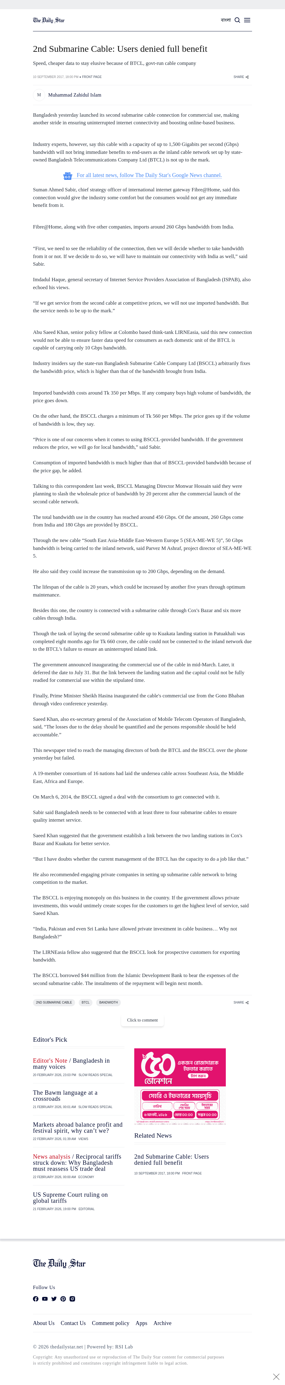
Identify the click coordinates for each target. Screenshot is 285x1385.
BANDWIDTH (108, 1002)
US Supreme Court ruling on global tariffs (70, 1197)
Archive (162, 1323)
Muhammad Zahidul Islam (74, 94)
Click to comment (142, 1020)
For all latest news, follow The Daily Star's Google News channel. (142, 175)
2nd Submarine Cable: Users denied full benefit (171, 1159)
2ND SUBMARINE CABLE (54, 1002)
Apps (141, 1323)
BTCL (86, 1002)
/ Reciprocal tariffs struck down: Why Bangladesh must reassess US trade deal (77, 1162)
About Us (44, 1323)
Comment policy (110, 1323)
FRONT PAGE (92, 77)
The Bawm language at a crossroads (65, 1095)
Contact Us (73, 1323)
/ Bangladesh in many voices (71, 1063)
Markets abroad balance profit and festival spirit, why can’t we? (78, 1127)
